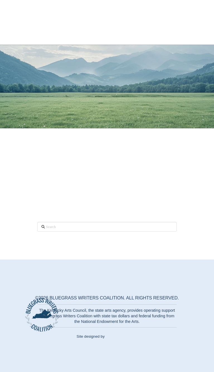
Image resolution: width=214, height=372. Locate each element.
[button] (194, 22)
